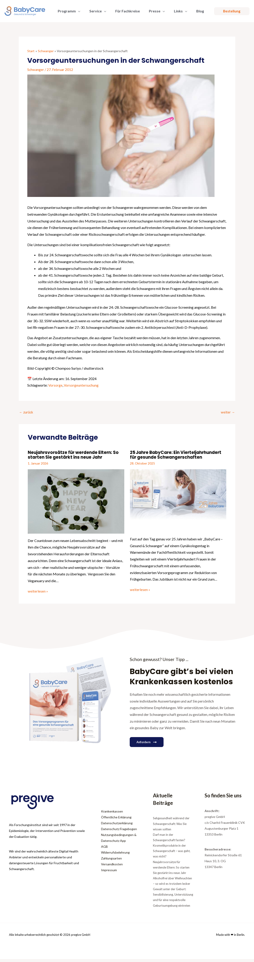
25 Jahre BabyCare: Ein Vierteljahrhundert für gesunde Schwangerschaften (166, 457)
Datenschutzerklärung (117, 826)
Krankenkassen (112, 814)
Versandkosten (112, 867)
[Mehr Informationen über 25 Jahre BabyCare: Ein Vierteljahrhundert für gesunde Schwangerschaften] (178, 504)
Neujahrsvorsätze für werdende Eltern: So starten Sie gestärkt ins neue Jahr (75, 454)
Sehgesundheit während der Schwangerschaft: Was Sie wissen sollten (171, 826)
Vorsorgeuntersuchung (81, 385)
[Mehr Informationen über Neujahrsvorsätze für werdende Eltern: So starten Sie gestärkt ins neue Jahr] (76, 501)
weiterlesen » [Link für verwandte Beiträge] (38, 591)
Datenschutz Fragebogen (119, 832)
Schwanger (35, 69)
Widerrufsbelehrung (115, 855)
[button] (77, 11)
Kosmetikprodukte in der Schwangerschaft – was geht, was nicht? (171, 854)
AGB (104, 849)
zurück (26, 412)
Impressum (109, 873)
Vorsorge (55, 385)
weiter (228, 412)
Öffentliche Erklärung (116, 820)
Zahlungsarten (111, 861)
